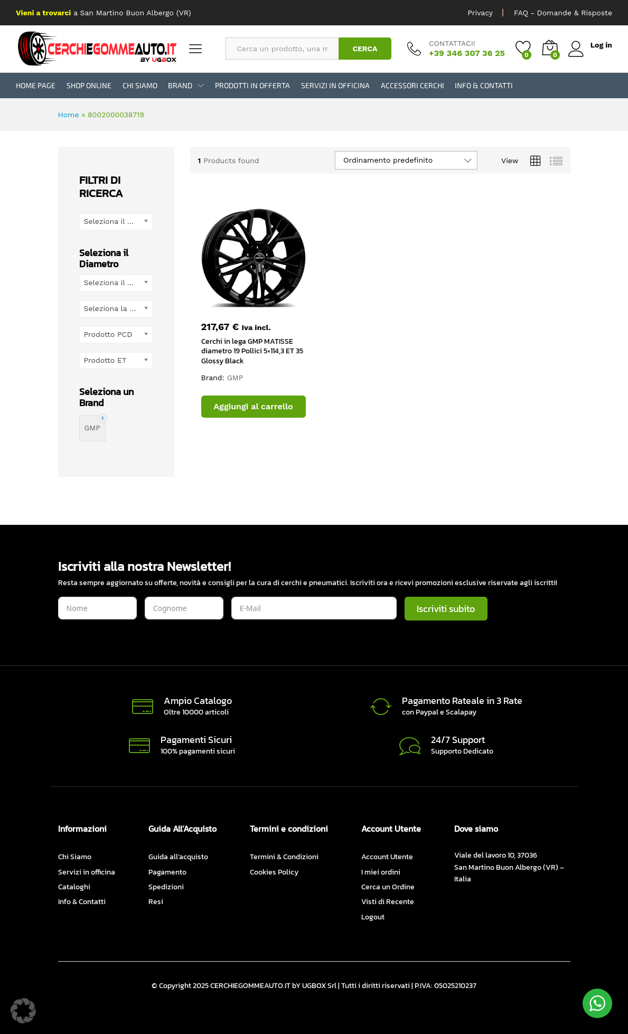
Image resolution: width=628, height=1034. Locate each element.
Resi (155, 901)
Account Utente (387, 856)
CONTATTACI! (452, 43)
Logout (373, 917)
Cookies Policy (274, 872)
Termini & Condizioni (284, 856)
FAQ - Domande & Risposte (563, 12)
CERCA (364, 48)
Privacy (480, 12)
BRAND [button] (180, 85)
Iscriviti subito (446, 608)
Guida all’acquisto (178, 856)
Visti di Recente (387, 901)
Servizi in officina (335, 85)
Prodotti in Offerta (252, 85)
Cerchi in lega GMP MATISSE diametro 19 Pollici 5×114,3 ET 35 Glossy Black (252, 351)
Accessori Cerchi (412, 85)
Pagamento (167, 872)
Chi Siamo (140, 85)
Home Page (35, 85)
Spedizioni (166, 886)
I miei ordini (380, 872)
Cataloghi (74, 886)
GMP (235, 377)
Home (68, 114)
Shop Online (89, 85)
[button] (253, 407)
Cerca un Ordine (388, 886)
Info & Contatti (484, 85)
